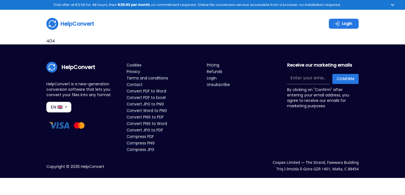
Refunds (214, 71)
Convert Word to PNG (147, 110)
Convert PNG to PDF (145, 117)
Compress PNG (141, 143)
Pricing (213, 65)
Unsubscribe (218, 84)
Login (343, 23)
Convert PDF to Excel (146, 97)
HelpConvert (70, 24)
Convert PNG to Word (147, 123)
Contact (135, 84)
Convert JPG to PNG (145, 104)
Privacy (133, 71)
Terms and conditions (147, 78)
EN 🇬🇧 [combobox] (57, 107)
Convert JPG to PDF (145, 130)
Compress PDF (140, 136)
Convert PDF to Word (146, 91)
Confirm (345, 79)
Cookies (134, 65)
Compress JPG (140, 149)
